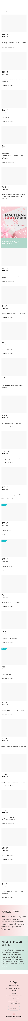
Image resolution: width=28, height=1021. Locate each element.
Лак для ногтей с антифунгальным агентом (13, 313)
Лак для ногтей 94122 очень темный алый (13, 782)
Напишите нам (14, 1008)
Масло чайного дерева (8, 349)
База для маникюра (7, 855)
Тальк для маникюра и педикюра (11, 423)
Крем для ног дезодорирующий (10, 459)
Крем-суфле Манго (6, 674)
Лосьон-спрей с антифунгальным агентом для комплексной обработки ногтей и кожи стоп (13, 196)
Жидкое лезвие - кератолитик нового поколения (12, 386)
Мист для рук (5, 117)
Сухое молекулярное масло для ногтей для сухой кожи (13, 80)
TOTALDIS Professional (7, 498)
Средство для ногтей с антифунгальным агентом (13, 277)
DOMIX (3, 534)
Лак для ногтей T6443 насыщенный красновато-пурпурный (11, 819)
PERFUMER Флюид (6, 566)
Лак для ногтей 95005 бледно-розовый (12, 710)
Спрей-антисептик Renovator (9, 638)
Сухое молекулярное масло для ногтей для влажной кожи (13, 43)
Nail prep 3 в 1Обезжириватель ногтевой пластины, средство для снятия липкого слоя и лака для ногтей (13, 156)
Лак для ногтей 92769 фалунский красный (13, 746)
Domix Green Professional (8, 47)
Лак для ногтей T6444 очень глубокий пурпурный (12, 892)
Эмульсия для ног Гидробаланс (10, 602)
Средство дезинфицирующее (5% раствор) (13, 495)
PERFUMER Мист (6, 531)
